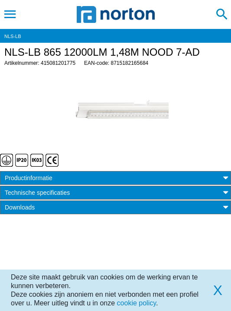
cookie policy (136, 303)
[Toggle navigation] (10, 14)
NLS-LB (12, 36)
